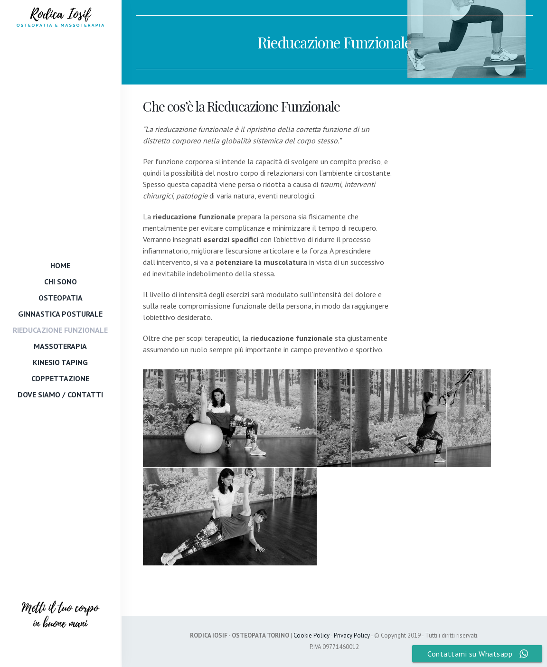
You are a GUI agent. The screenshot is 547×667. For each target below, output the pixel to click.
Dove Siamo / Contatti (60, 394)
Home (60, 265)
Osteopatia (60, 297)
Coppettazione (60, 378)
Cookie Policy (311, 635)
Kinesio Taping (60, 361)
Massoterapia (60, 345)
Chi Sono (60, 281)
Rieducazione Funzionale (60, 329)
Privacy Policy (352, 635)
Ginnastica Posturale (60, 313)
